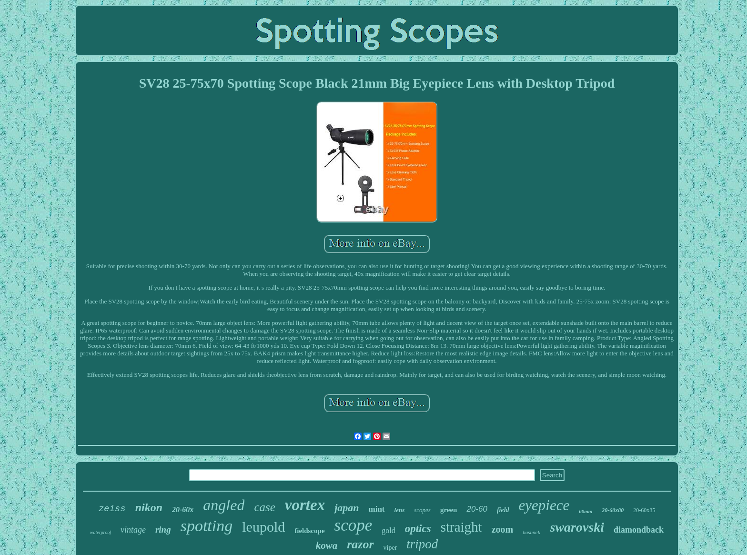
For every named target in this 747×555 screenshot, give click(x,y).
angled (223, 505)
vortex (305, 505)
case (264, 507)
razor (360, 544)
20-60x (182, 509)
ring (163, 530)
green (448, 510)
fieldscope (309, 531)
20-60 (476, 509)
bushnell (531, 532)
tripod (422, 544)
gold (388, 530)
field (503, 510)
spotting (207, 526)
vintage (133, 530)
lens (399, 510)
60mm (585, 511)
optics (418, 529)
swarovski (577, 527)
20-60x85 (644, 510)
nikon (148, 507)
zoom (503, 529)
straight (461, 527)
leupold (263, 527)
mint (377, 509)
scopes (422, 510)
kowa (327, 545)
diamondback (639, 530)
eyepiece (544, 505)
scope (353, 525)
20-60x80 (613, 510)
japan (346, 508)
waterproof (100, 532)
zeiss (112, 509)
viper (390, 547)
